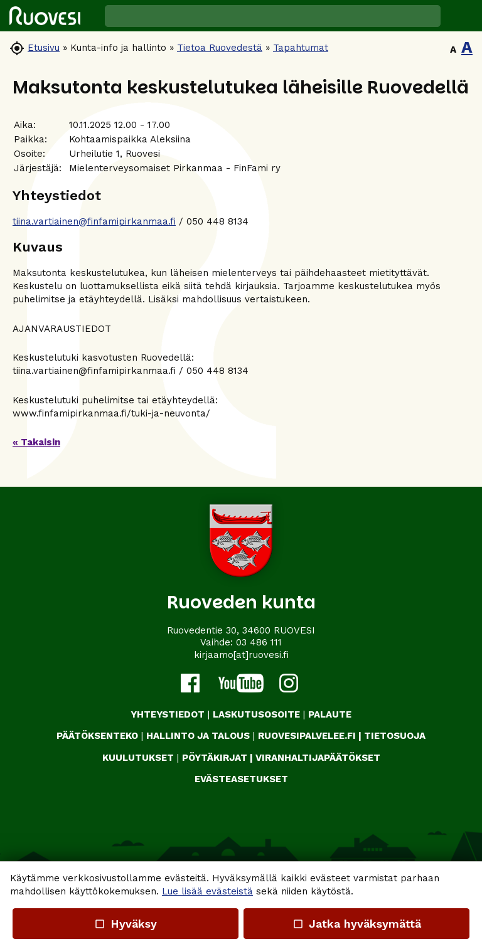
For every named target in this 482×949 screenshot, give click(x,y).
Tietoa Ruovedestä (219, 47)
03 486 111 (259, 642)
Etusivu (44, 47)
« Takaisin (36, 442)
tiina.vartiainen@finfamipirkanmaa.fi (94, 221)
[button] (461, 15)
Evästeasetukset (241, 779)
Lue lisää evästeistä (207, 891)
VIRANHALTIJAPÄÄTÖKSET (317, 757)
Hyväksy (125, 923)
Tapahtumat (300, 47)
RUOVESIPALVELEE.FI (307, 735)
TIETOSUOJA (395, 735)
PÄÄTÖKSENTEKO (97, 735)
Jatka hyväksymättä (356, 923)
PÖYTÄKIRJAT (214, 757)
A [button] (453, 49)
